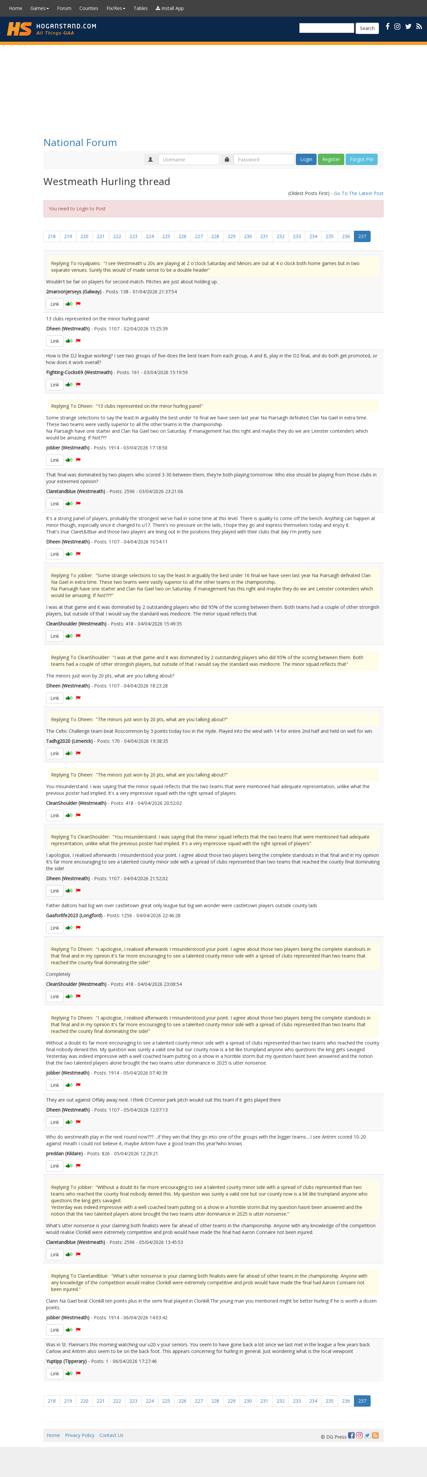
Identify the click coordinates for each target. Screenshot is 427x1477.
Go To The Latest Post (359, 193)
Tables (140, 8)
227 (199, 236)
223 (133, 236)
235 (330, 236)
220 (84, 236)
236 (346, 236)
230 (248, 236)
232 (281, 236)
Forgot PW (361, 159)
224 (150, 236)
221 (101, 236)
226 (182, 236)
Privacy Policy (79, 1435)
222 (117, 236)
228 (215, 236)
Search (367, 28)
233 (297, 236)
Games (39, 8)
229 (232, 236)
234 (313, 236)
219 (68, 236)
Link (54, 304)
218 (52, 236)
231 (264, 236)
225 (166, 236)
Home (15, 8)
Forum (64, 8)
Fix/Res (115, 8)
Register (331, 159)
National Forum (80, 142)
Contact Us (111, 1435)
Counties (88, 8)
